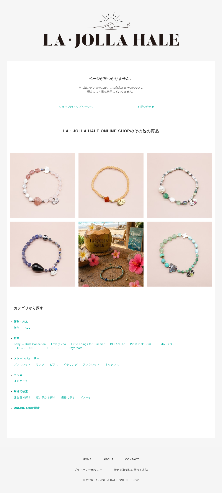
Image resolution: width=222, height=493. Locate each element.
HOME (87, 459)
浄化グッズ (21, 381)
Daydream (75, 348)
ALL (27, 327)
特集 (17, 338)
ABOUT (108, 459)
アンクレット (91, 364)
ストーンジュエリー (26, 358)
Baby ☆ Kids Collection (30, 344)
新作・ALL (21, 321)
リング (40, 364)
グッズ (18, 374)
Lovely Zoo (58, 344)
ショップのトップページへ (76, 106)
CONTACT (132, 459)
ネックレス (112, 364)
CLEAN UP (117, 344)
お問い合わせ (146, 106)
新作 (17, 327)
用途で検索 (21, 391)
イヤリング (71, 364)
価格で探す (68, 397)
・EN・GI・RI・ (52, 348)
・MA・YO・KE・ (169, 344)
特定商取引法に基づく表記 (131, 469)
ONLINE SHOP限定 (27, 407)
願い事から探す (46, 397)
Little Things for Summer (88, 344)
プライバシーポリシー (88, 469)
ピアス (54, 364)
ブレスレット (22, 364)
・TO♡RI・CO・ (25, 348)
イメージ (86, 397)
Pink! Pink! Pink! (141, 344)
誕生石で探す (22, 397)
